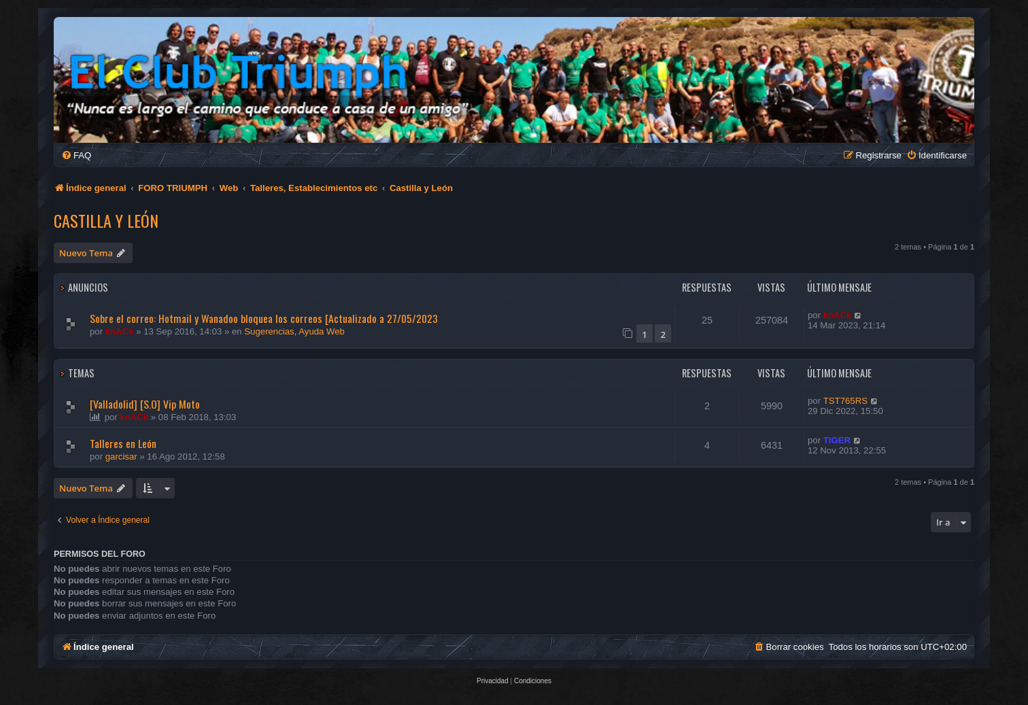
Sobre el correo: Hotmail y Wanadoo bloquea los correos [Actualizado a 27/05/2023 (264, 318)
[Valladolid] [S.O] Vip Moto (145, 404)
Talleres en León (123, 443)
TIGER (837, 440)
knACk (119, 331)
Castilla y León (106, 220)
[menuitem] (76, 155)
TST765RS (845, 401)
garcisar (121, 456)
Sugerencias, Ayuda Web (294, 331)
